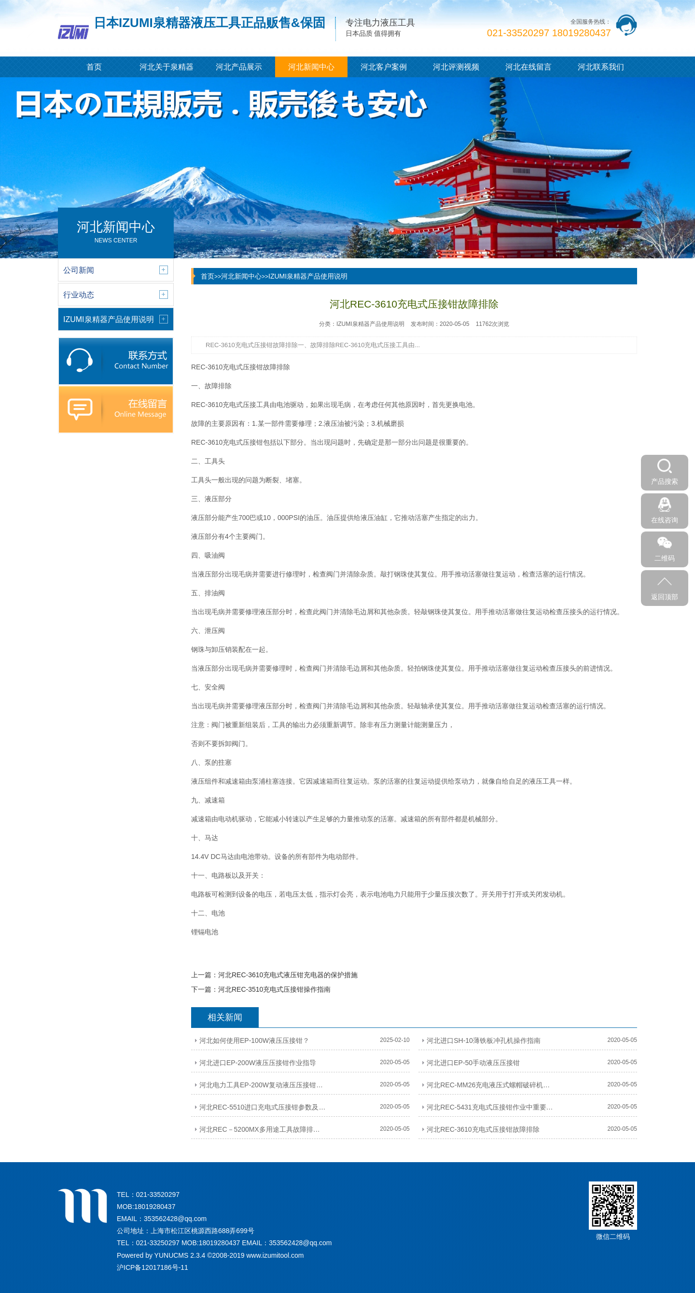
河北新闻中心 (311, 67)
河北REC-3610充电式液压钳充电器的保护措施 (288, 975)
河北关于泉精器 (166, 67)
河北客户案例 (384, 67)
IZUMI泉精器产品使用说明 (308, 276)
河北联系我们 (601, 67)
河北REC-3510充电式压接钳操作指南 (274, 989)
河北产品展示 (239, 67)
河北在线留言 (528, 67)
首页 (94, 67)
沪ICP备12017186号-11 (152, 1267)
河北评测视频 (456, 67)
